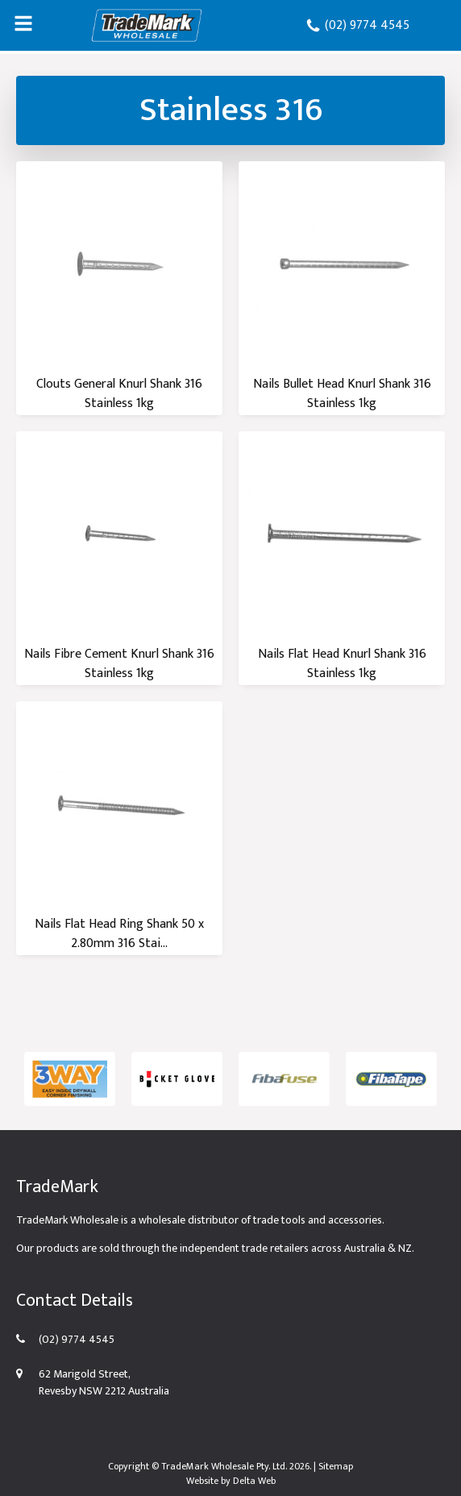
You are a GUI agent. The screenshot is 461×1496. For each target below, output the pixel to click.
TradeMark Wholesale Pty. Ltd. (224, 1466)
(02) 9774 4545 (357, 25)
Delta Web (254, 1481)
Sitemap (335, 1466)
